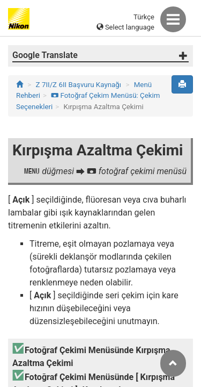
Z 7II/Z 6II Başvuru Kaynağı (79, 85)
